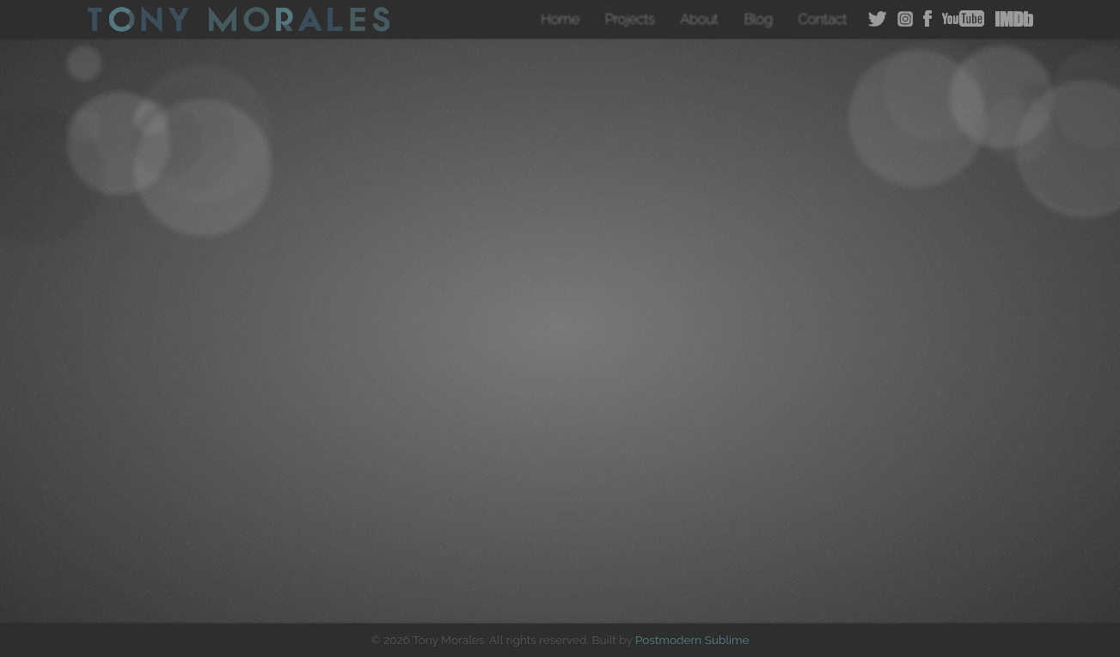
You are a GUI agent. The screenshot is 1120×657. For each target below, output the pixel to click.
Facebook (927, 18)
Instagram (905, 18)
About (700, 19)
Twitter (877, 18)
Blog (758, 19)
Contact (823, 19)
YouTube (963, 18)
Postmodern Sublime (692, 640)
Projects (630, 19)
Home (560, 19)
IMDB (1014, 18)
